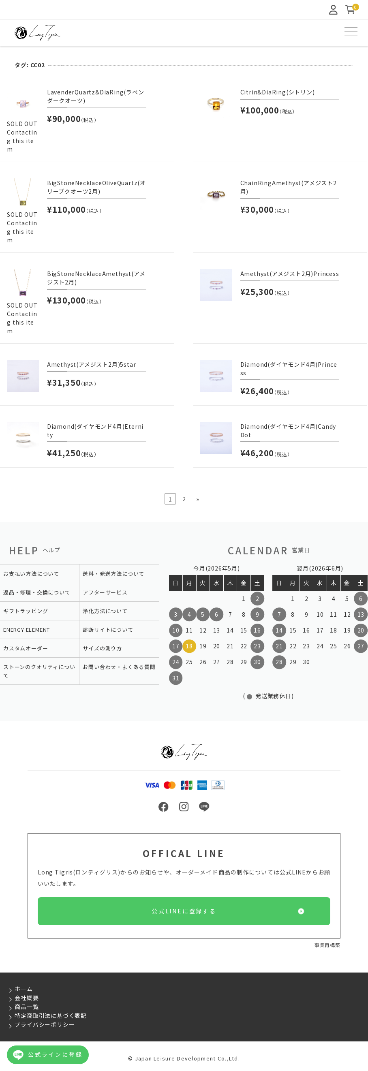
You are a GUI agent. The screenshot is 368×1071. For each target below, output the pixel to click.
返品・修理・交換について (37, 592)
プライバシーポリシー (45, 1024)
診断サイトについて (108, 629)
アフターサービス (105, 592)
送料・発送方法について (113, 573)
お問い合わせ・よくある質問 (119, 667)
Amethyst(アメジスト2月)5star (91, 364)
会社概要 (27, 998)
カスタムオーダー (25, 648)
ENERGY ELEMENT (26, 629)
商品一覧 (27, 1007)
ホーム (23, 989)
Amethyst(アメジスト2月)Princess (289, 273)
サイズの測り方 (102, 648)
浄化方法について (105, 611)
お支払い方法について (31, 573)
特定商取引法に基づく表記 (51, 1015)
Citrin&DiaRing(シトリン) (277, 92)
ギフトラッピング (25, 611)
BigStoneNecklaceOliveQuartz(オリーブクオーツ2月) (96, 187)
